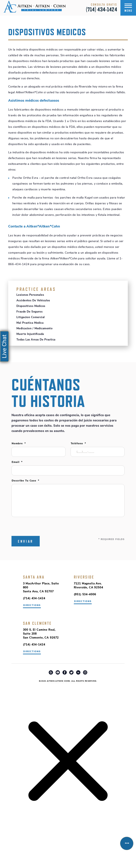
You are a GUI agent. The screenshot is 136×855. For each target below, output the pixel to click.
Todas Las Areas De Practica (35, 339)
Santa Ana (34, 577)
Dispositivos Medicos (30, 306)
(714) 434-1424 (101, 9)
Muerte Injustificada (30, 334)
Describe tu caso (25, 480)
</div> (24, 842)
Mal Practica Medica (29, 323)
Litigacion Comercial (30, 317)
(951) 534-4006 (85, 594)
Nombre (19, 443)
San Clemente (37, 623)
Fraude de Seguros (29, 311)
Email (17, 462)
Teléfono (78, 443)
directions (83, 601)
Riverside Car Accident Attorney (68, 683)
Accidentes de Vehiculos (33, 300)
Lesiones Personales (30, 295)
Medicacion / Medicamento (34, 328)
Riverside (84, 577)
